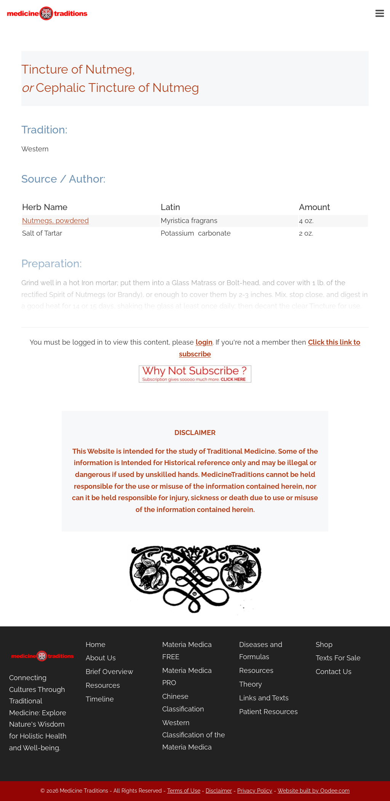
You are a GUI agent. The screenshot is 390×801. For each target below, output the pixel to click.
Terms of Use (183, 791)
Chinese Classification (183, 702)
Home (95, 644)
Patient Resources (268, 712)
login (204, 342)
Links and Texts (264, 698)
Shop (324, 644)
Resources (103, 685)
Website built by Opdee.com (314, 791)
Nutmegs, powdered (55, 221)
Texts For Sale (338, 658)
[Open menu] (381, 13)
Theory (250, 684)
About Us (101, 658)
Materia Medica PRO (187, 676)
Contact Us (334, 672)
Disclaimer (219, 791)
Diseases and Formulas (260, 650)
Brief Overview (109, 672)
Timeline (100, 699)
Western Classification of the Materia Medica (193, 735)
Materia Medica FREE (187, 650)
